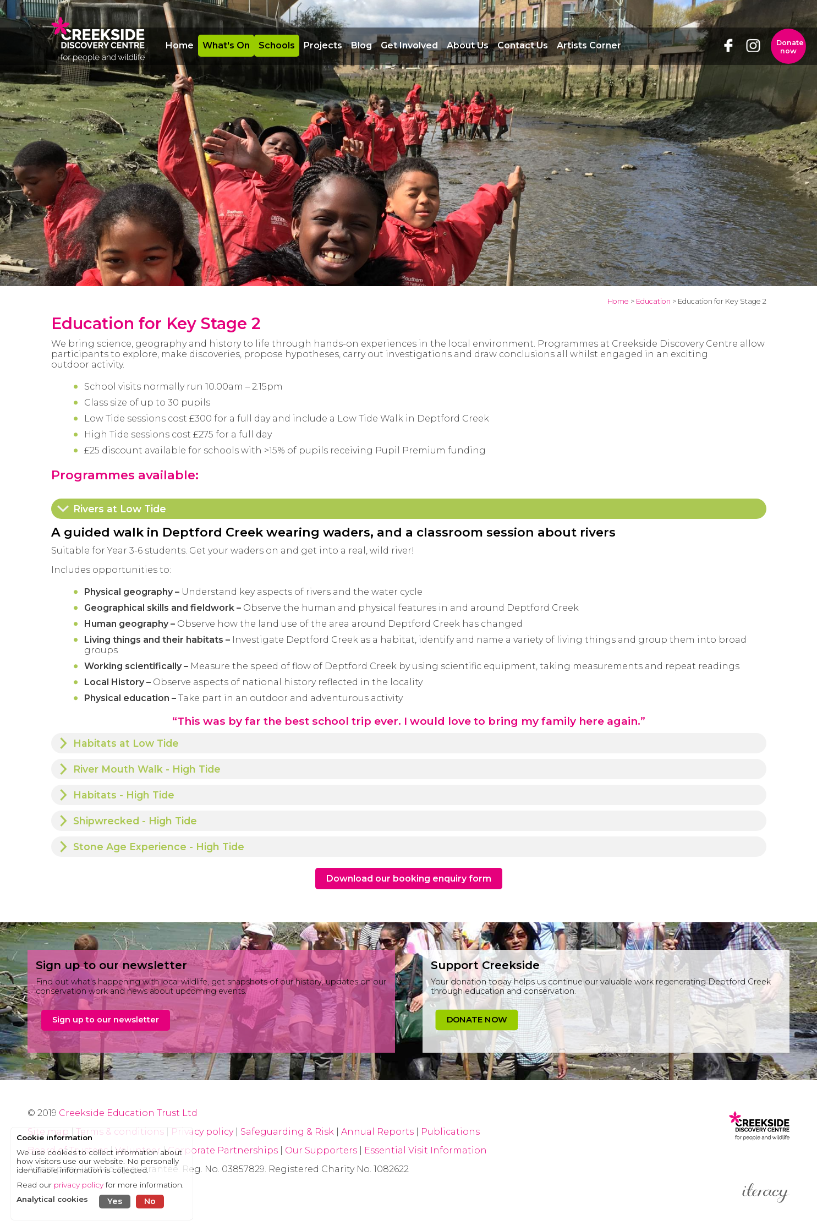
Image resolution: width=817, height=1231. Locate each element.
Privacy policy (202, 1131)
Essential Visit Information (425, 1150)
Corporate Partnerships (223, 1150)
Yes (114, 1201)
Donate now (790, 47)
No (150, 1201)
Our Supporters (322, 1150)
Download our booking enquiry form (408, 878)
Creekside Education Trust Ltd (128, 1113)
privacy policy (78, 1184)
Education (653, 301)
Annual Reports (378, 1131)
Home (618, 301)
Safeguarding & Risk (287, 1131)
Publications (450, 1131)
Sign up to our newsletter (105, 1020)
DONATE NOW (476, 1020)
